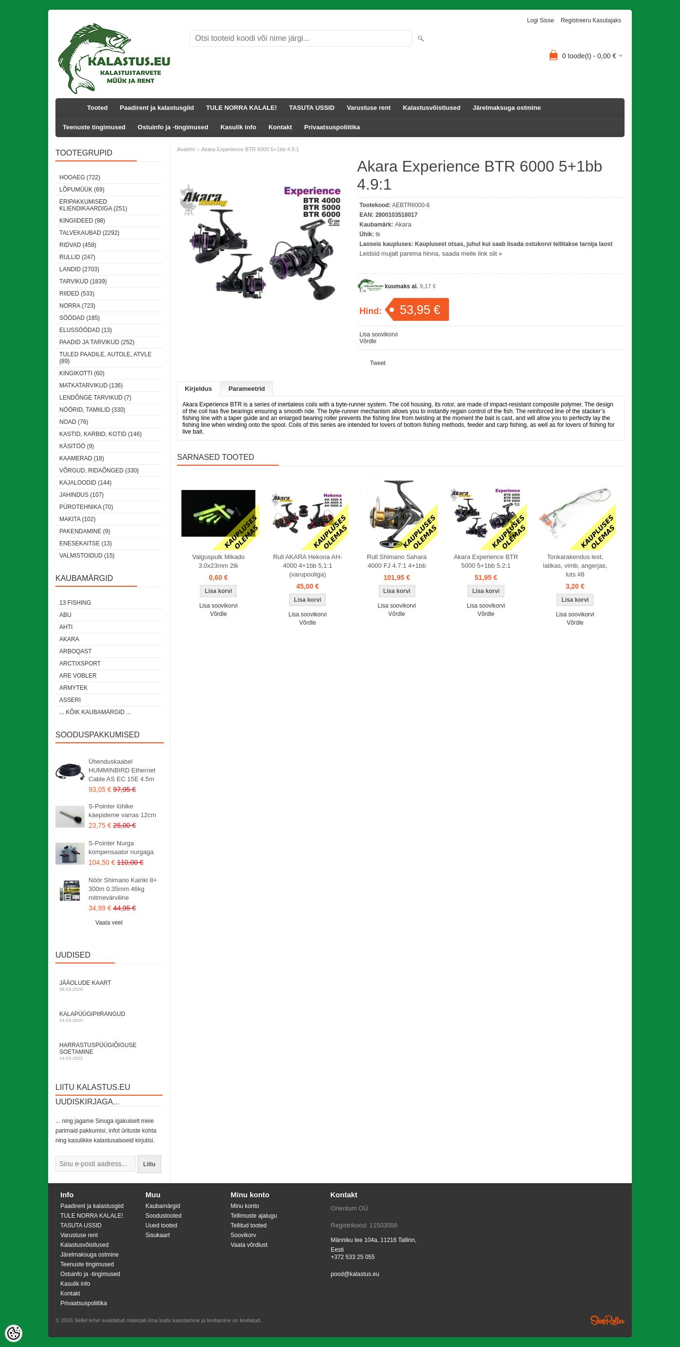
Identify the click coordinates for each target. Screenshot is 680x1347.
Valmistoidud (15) (87, 555)
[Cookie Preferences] (13, 1333)
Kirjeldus (198, 388)
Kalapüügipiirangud (109, 1017)
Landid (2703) (79, 269)
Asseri (70, 700)
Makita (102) (77, 519)
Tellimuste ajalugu (254, 1215)
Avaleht (186, 149)
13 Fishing (75, 602)
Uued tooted (161, 1225)
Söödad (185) (79, 318)
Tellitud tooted (249, 1225)
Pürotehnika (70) (86, 507)
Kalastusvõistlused (432, 107)
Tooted (97, 107)
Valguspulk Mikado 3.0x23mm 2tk (218, 561)
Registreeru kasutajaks (591, 20)
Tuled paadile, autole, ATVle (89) (105, 358)
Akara (69, 639)
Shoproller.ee (608, 1320)
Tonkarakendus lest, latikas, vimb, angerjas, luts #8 (575, 565)
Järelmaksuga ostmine (507, 107)
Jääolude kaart (109, 986)
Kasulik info (238, 127)
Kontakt (280, 127)
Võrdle (367, 341)
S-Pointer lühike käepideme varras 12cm (122, 811)
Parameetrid (247, 388)
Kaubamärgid (162, 1206)
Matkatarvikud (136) (91, 385)
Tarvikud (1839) (83, 281)
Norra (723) (77, 305)
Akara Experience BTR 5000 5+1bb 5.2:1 (486, 561)
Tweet (378, 363)
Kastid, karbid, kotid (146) (100, 434)
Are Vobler (78, 675)
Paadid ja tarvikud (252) (97, 342)
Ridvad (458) (77, 245)
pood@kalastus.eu (355, 1274)
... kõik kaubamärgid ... (95, 712)
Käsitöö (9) (76, 446)
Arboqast (75, 651)
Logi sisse (540, 20)
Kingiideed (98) (82, 220)
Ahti (65, 627)
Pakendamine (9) (84, 531)
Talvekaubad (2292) (89, 232)
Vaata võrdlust (249, 1245)
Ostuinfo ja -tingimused (173, 127)
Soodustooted (163, 1215)
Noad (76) (73, 422)
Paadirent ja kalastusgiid (157, 107)
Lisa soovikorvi (378, 334)
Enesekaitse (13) (85, 543)
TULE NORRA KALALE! (241, 107)
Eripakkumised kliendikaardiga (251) (93, 205)
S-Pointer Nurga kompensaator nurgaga (121, 848)
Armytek (73, 687)
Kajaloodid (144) (85, 482)
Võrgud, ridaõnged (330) (99, 470)
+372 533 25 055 (353, 1257)
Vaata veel (109, 922)
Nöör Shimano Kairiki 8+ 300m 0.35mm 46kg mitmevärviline (123, 888)
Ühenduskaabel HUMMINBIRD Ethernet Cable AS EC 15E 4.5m (122, 770)
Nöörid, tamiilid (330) (92, 409)
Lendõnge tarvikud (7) (95, 397)
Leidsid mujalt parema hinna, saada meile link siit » (430, 253)
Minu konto (245, 1206)
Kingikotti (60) (82, 373)
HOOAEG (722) (79, 177)
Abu (65, 615)
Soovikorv (243, 1235)
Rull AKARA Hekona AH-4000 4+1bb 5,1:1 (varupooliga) (307, 565)
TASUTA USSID (312, 107)
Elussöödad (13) (85, 330)
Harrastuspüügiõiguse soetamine (109, 1051)
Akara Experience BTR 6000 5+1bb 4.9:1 (250, 149)
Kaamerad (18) (81, 458)
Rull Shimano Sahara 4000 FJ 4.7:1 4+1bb (397, 561)
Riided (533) (76, 293)
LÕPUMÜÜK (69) (82, 189)
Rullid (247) (77, 257)
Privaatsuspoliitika (332, 127)
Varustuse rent (369, 107)
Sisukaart (157, 1235)
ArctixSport (80, 663)
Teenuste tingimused (94, 127)
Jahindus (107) (81, 494)
